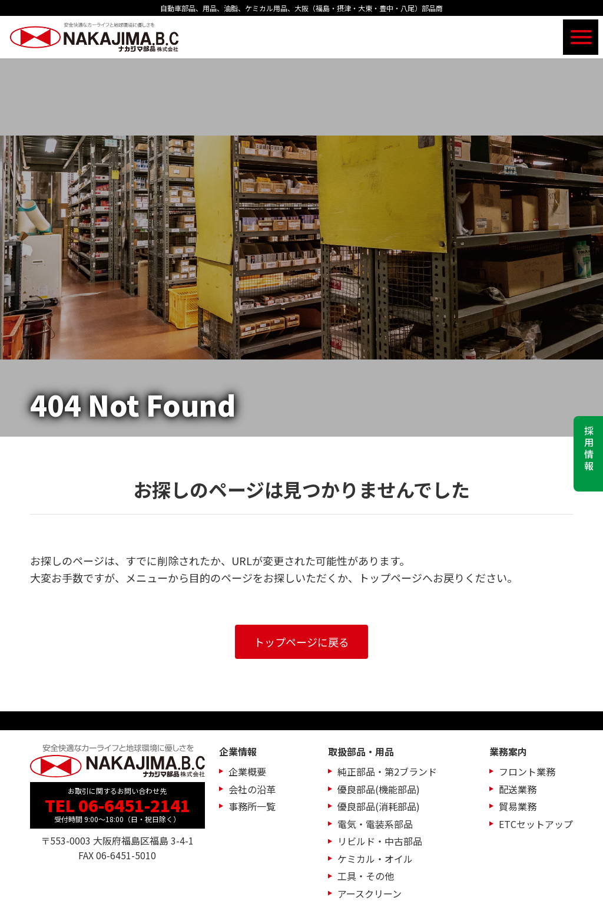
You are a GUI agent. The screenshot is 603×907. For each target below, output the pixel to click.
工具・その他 (365, 876)
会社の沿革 (252, 789)
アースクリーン (369, 893)
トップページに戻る (301, 641)
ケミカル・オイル (375, 859)
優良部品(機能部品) (378, 789)
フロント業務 (527, 771)
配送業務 (517, 789)
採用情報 (589, 449)
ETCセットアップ (536, 824)
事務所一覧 (252, 806)
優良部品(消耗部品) (378, 806)
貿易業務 (517, 806)
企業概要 (247, 771)
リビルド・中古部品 (379, 841)
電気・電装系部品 (375, 824)
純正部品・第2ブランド (387, 771)
